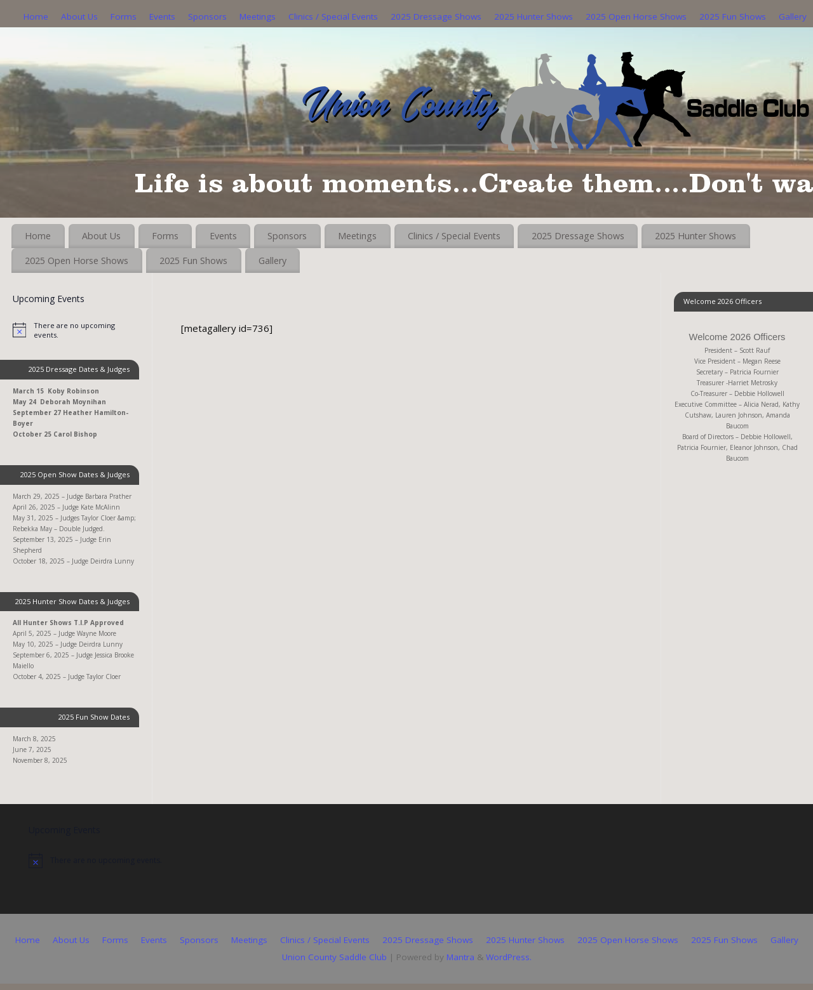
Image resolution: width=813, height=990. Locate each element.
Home (36, 16)
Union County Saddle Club (334, 957)
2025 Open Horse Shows (636, 16)
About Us (79, 16)
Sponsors (207, 16)
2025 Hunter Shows (533, 16)
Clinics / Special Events (333, 16)
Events (162, 16)
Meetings (257, 16)
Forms (124, 16)
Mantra (460, 957)
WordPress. (509, 957)
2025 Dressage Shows (436, 16)
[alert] (76, 330)
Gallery (793, 16)
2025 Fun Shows (732, 16)
